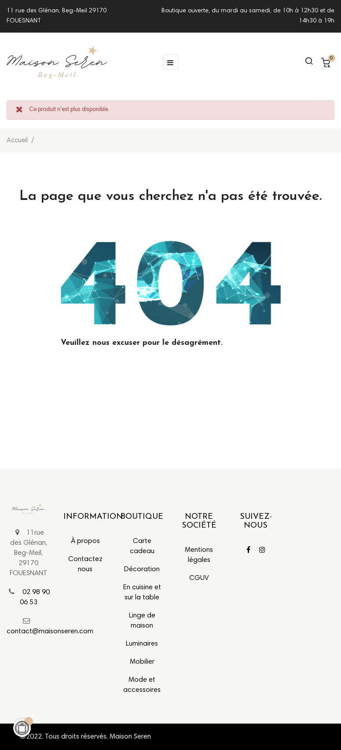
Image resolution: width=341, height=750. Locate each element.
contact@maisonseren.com (50, 631)
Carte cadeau (142, 546)
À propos (85, 541)
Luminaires (142, 643)
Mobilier (142, 661)
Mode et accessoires (142, 685)
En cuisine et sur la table (142, 592)
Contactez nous (85, 564)
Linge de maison (142, 620)
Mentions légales (199, 555)
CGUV (199, 578)
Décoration (142, 569)
